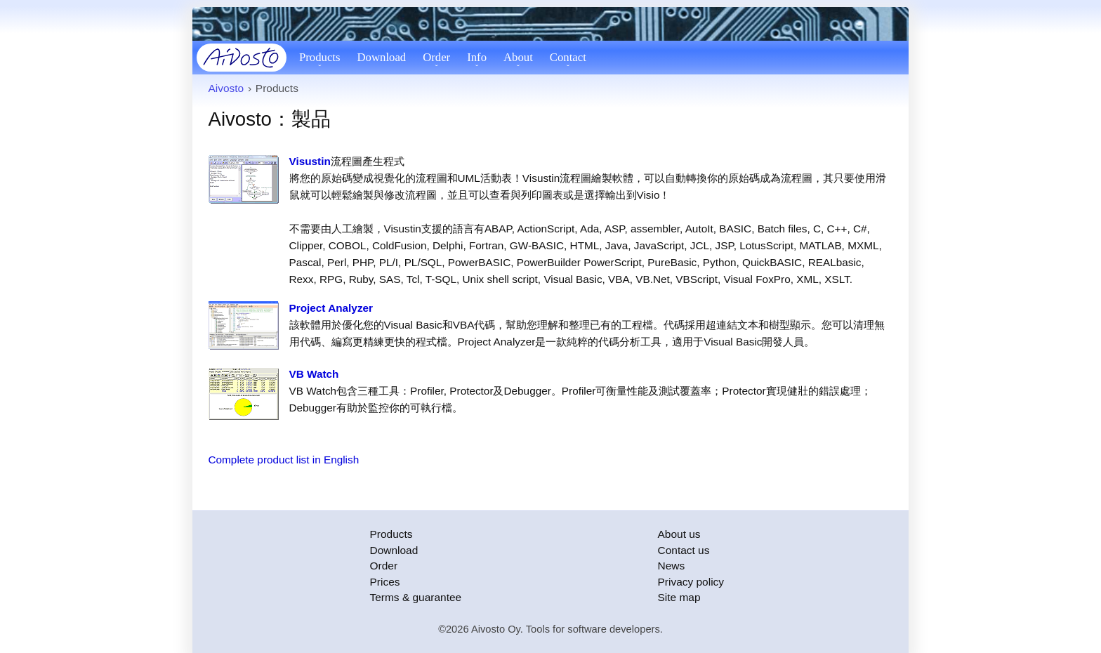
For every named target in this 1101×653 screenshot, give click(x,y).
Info (477, 57)
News (671, 566)
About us (679, 534)
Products (320, 57)
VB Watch (314, 374)
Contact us (684, 550)
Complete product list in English (284, 460)
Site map (679, 597)
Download (382, 57)
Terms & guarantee (416, 597)
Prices (385, 582)
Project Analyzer (331, 308)
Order (436, 57)
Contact (568, 57)
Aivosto (226, 88)
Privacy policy (691, 582)
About (518, 57)
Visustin (310, 161)
